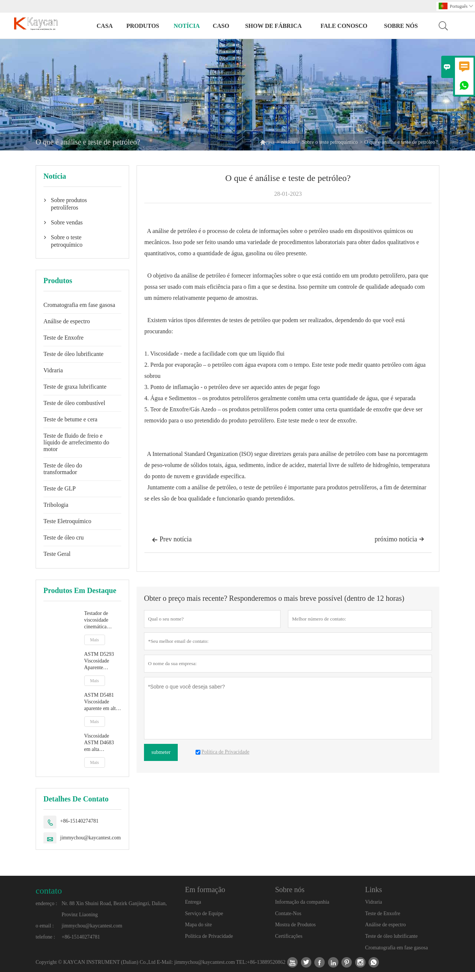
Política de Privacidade (209, 936)
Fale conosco (344, 26)
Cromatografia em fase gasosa (79, 305)
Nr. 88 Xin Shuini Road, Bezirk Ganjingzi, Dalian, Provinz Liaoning (114, 909)
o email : (45, 926)
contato (49, 890)
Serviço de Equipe (204, 913)
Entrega (193, 902)
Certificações (288, 936)
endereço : (46, 903)
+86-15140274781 (79, 821)
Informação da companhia (302, 902)
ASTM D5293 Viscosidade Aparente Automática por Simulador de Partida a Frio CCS (100, 661)
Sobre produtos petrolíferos (69, 204)
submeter (160, 752)
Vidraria (53, 370)
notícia (187, 26)
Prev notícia (171, 540)
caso (221, 26)
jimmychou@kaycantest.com (90, 837)
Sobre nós (401, 26)
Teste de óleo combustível (74, 403)
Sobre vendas (67, 222)
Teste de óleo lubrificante (73, 354)
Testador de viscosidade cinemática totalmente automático (96, 620)
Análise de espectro (66, 321)
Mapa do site (198, 924)
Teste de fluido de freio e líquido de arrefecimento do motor (76, 442)
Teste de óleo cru (63, 537)
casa (104, 26)
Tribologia (55, 505)
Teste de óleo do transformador (62, 468)
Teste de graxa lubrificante (75, 386)
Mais (94, 639)
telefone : (45, 937)
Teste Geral (57, 554)
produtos (142, 26)
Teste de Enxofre (63, 337)
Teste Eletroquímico (67, 521)
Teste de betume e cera (70, 419)
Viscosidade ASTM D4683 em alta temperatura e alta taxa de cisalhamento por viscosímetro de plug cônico (102, 743)
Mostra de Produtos (295, 924)
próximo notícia (399, 539)
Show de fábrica (273, 26)
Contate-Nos (288, 913)
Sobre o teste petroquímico (330, 142)
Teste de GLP (59, 488)
